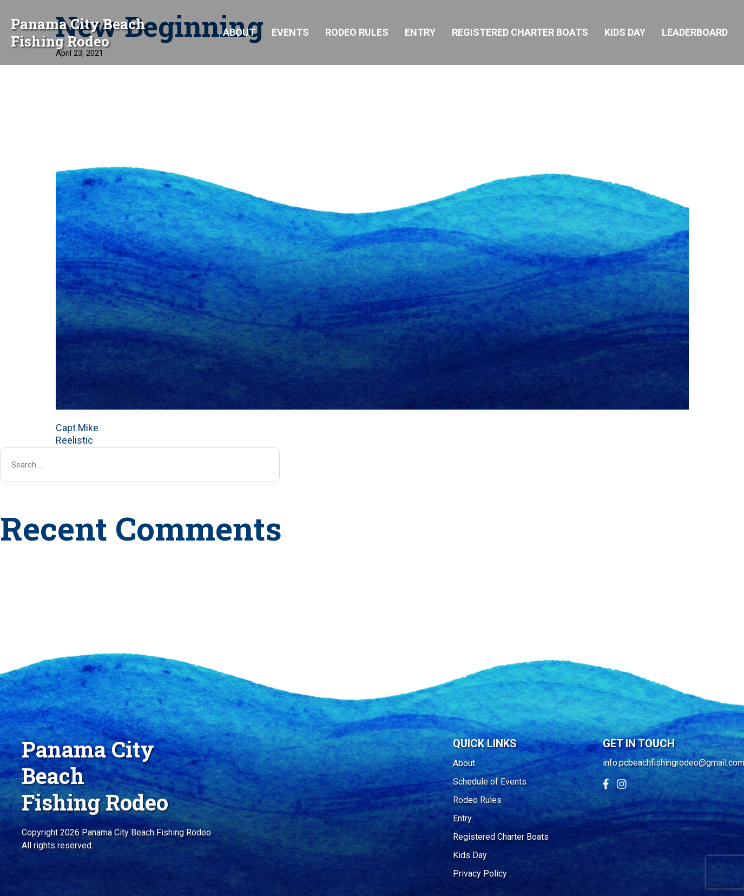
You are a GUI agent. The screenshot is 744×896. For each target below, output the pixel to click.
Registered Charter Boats (520, 32)
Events (290, 32)
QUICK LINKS (485, 743)
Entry (420, 32)
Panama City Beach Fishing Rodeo (78, 33)
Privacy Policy (480, 873)
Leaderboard (695, 32)
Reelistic (74, 440)
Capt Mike (77, 427)
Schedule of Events (489, 781)
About (239, 32)
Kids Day (625, 32)
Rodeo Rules (357, 32)
